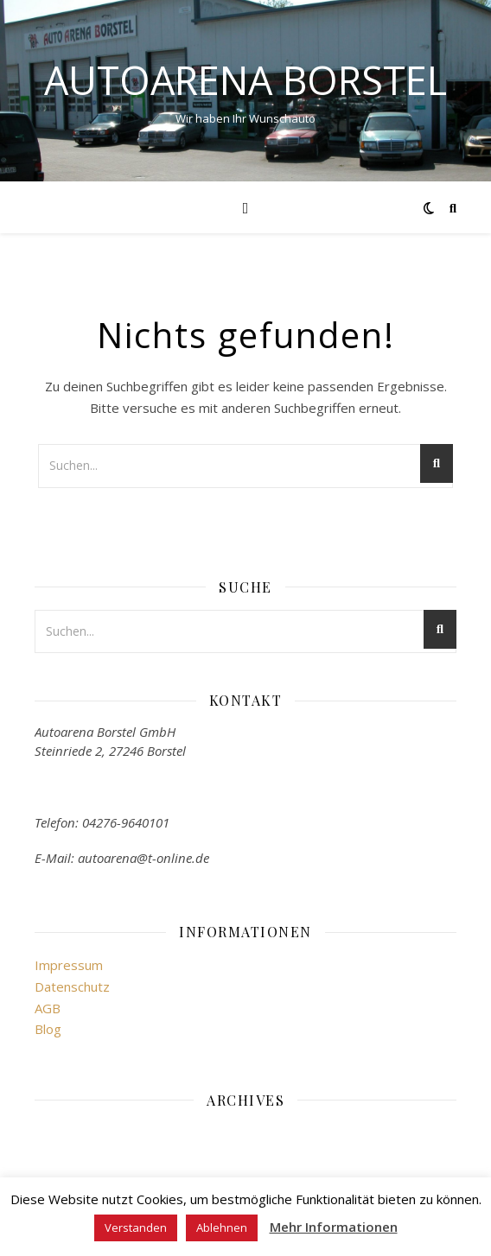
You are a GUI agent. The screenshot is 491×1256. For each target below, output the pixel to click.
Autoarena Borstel (245, 79)
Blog (48, 1028)
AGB (48, 1008)
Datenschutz (72, 986)
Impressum (69, 965)
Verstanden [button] (136, 1227)
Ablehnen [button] (221, 1227)
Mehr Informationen (334, 1226)
